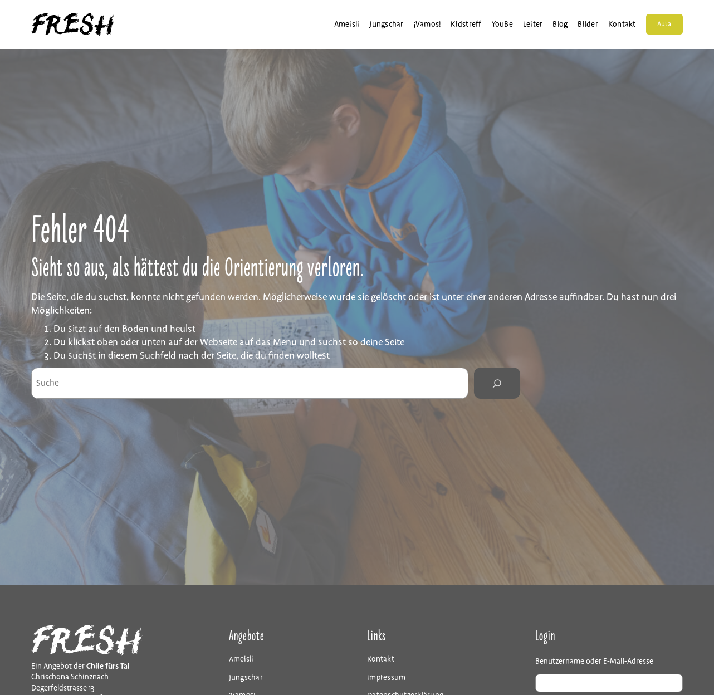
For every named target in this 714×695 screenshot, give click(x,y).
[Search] (497, 383)
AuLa (664, 25)
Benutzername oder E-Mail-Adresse (594, 661)
